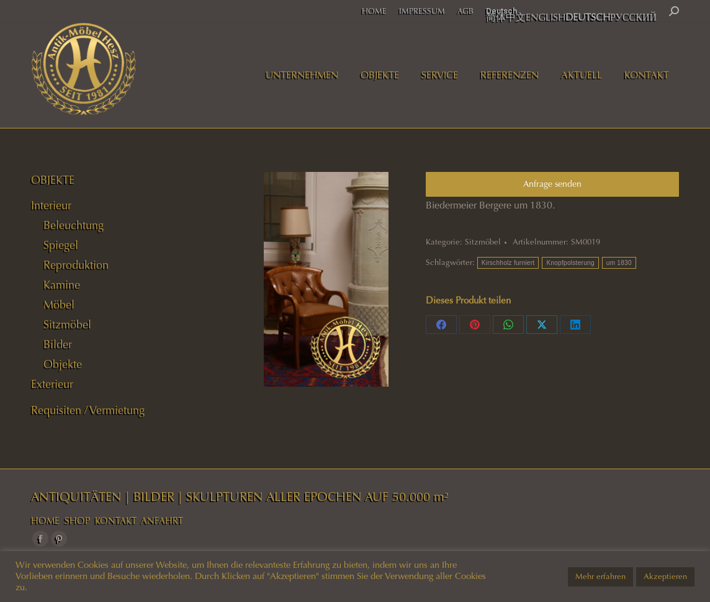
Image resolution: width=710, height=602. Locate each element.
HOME (45, 520)
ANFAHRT (162, 520)
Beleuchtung (73, 225)
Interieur (51, 205)
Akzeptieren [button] (665, 577)
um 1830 (619, 262)
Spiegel (60, 245)
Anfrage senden (552, 184)
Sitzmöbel (483, 242)
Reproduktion (76, 265)
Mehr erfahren (600, 577)
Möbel (58, 305)
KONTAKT (116, 520)
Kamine (61, 285)
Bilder (57, 344)
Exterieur (52, 384)
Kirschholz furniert (508, 262)
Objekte (62, 364)
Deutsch (501, 11)
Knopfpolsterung (570, 262)
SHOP (77, 520)
